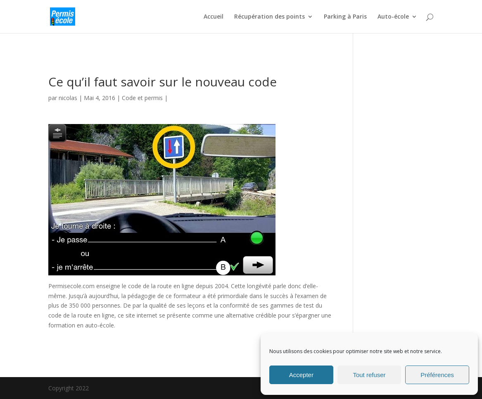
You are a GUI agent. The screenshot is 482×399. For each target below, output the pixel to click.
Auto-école (393, 17)
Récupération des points (269, 17)
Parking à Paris (345, 17)
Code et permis (142, 98)
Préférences (437, 374)
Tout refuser (369, 374)
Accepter (301, 374)
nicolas (68, 98)
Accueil (213, 17)
